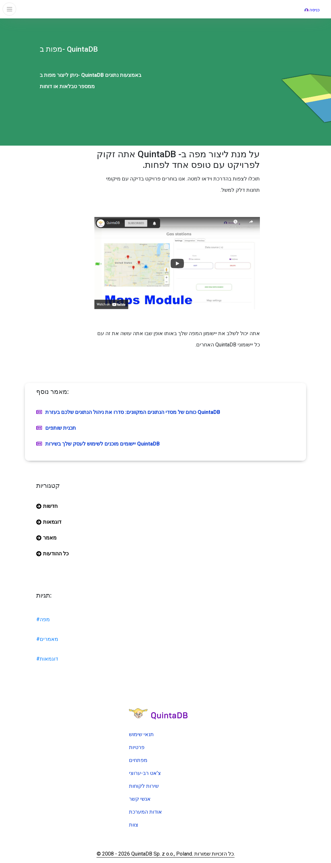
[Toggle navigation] (9, 9)
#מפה (43, 619)
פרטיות (136, 747)
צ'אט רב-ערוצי (145, 773)
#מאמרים (47, 639)
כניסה (312, 9)
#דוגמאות (47, 659)
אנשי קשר (140, 799)
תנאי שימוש (141, 734)
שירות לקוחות (144, 786)
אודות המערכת (145, 812)
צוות (133, 825)
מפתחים (138, 760)
